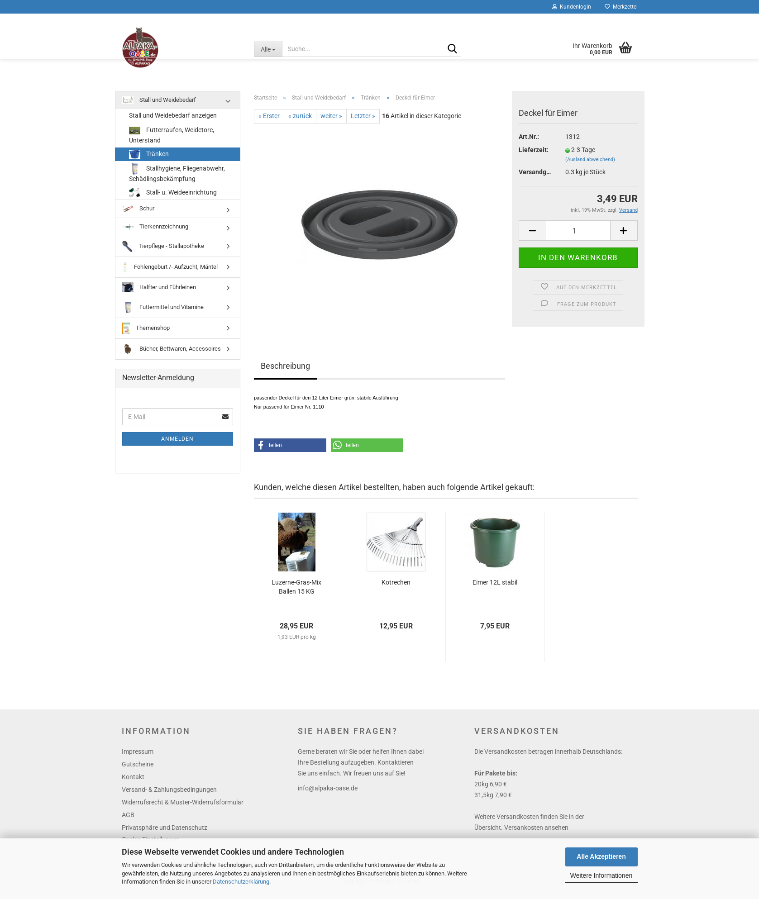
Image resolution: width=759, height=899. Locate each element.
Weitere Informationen (601, 875)
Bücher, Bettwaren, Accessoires (171, 355)
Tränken (149, 161)
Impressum (137, 757)
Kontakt (133, 783)
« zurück (300, 122)
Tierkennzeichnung (155, 232)
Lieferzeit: (534, 156)
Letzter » (363, 122)
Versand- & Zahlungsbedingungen (169, 795)
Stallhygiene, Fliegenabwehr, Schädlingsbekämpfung (177, 179)
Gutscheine (137, 770)
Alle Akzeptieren (601, 856)
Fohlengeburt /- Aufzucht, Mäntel (170, 273)
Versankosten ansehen (536, 833)
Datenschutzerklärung (241, 881)
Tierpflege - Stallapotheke (163, 252)
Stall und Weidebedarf (159, 106)
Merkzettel (621, 7)
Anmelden (177, 445)
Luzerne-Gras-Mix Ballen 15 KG (296, 593)
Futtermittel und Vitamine (163, 313)
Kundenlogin (571, 7)
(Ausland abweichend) (590, 166)
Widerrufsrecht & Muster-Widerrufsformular (182, 808)
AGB (128, 821)
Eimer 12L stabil (495, 588)
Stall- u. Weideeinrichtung (173, 199)
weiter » (331, 122)
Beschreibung (285, 372)
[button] (290, 451)
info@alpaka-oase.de (328, 794)
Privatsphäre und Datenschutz (164, 833)
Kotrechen (396, 588)
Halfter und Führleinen (159, 294)
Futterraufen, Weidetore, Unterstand (171, 140)
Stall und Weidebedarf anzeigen (173, 121)
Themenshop (146, 334)
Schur (138, 215)
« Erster (269, 122)
